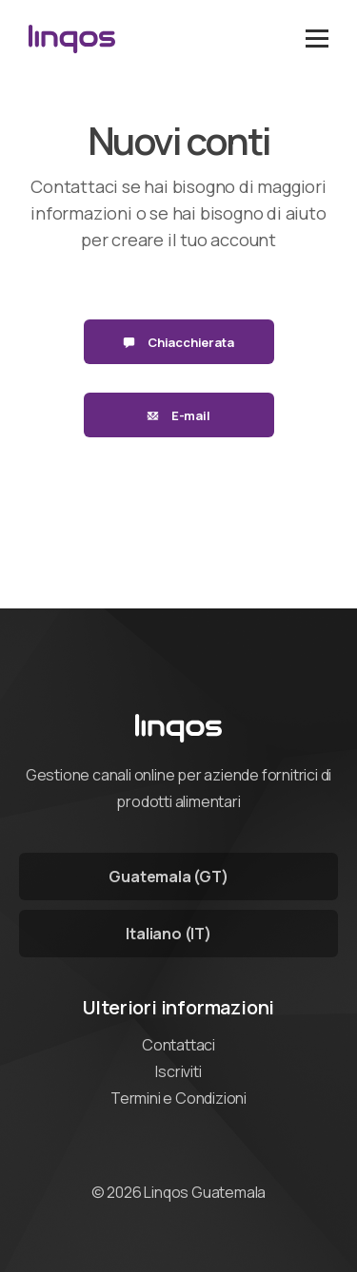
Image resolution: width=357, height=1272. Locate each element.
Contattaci (178, 1044)
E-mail (178, 415)
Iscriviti (178, 1071)
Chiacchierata (178, 342)
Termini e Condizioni (178, 1098)
